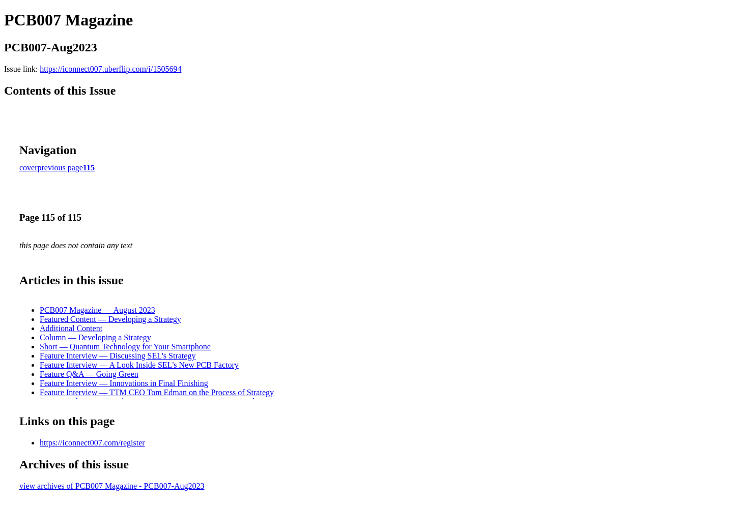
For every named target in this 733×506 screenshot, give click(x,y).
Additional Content (71, 328)
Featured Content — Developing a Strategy (110, 319)
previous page (60, 167)
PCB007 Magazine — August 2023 (97, 310)
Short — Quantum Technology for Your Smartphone (125, 346)
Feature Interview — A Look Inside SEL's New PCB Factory (139, 365)
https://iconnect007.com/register (92, 442)
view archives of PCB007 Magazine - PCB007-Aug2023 (112, 486)
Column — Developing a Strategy (95, 337)
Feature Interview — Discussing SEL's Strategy (117, 355)
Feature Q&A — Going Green (89, 374)
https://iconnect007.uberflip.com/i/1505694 (110, 69)
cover (28, 167)
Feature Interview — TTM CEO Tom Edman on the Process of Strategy (157, 392)
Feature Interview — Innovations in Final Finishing (124, 383)
